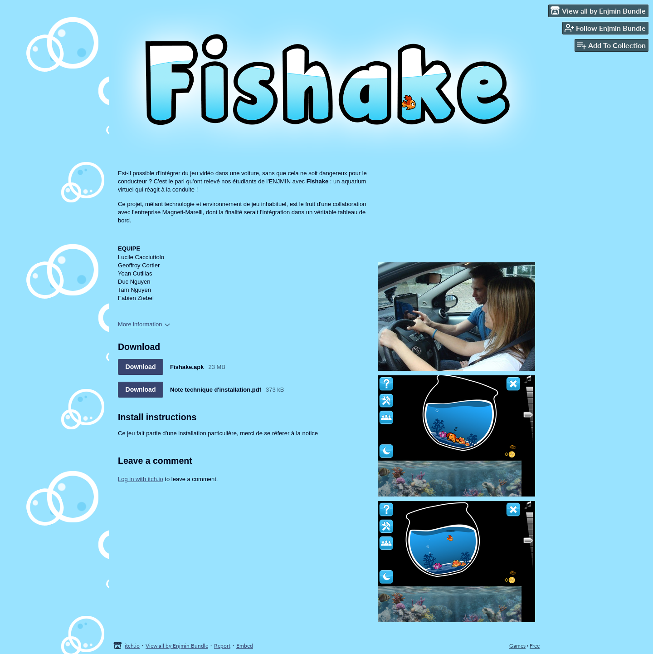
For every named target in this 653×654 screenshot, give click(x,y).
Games (517, 645)
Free (535, 645)
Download (141, 366)
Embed (244, 645)
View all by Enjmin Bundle (177, 645)
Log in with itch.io (140, 479)
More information (144, 324)
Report (222, 645)
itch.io (132, 645)
